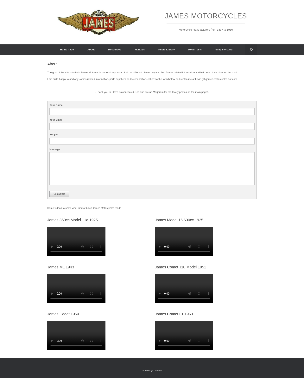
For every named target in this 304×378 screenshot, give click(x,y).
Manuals (140, 49)
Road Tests (195, 49)
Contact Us (59, 194)
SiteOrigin (149, 370)
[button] (251, 49)
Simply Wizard (223, 49)
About (91, 49)
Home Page (67, 49)
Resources (114, 49)
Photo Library (166, 49)
